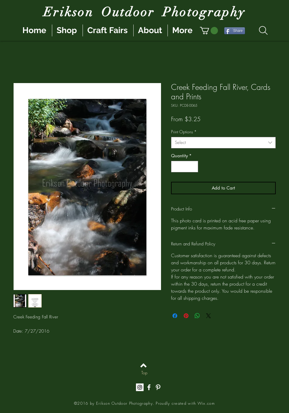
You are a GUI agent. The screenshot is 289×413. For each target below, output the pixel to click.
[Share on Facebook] (174, 315)
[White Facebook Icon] (149, 387)
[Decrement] (176, 166)
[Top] (144, 372)
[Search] (263, 30)
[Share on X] (208, 315)
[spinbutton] (185, 166)
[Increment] (194, 166)
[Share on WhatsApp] (197, 315)
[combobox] (223, 142)
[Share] (234, 30)
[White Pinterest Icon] (158, 387)
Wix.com (206, 403)
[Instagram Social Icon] (140, 387)
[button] (209, 30)
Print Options (184, 132)
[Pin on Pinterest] (186, 315)
